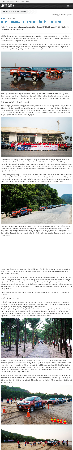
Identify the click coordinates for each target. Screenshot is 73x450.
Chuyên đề (6, 11)
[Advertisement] (36, 252)
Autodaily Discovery (19, 11)
